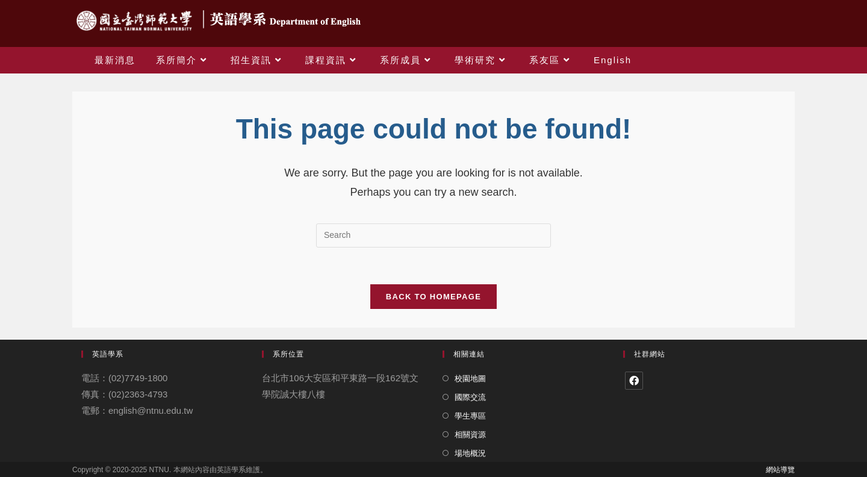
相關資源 (470, 434)
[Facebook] (634, 381)
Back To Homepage (433, 296)
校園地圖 (470, 378)
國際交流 (470, 397)
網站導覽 (780, 470)
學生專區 (470, 415)
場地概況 (470, 453)
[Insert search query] (433, 235)
